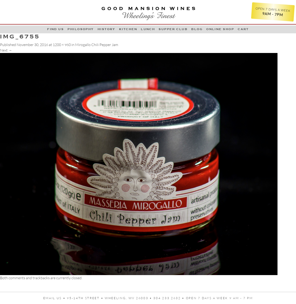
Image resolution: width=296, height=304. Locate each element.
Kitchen (128, 29)
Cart (243, 29)
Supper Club (173, 29)
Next (6, 50)
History (106, 29)
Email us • (55, 298)
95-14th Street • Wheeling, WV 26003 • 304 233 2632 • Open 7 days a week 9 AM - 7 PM (160, 298)
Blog (197, 29)
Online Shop (220, 29)
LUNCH (148, 29)
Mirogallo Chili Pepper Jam (96, 44)
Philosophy (81, 29)
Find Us (55, 29)
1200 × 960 (62, 44)
